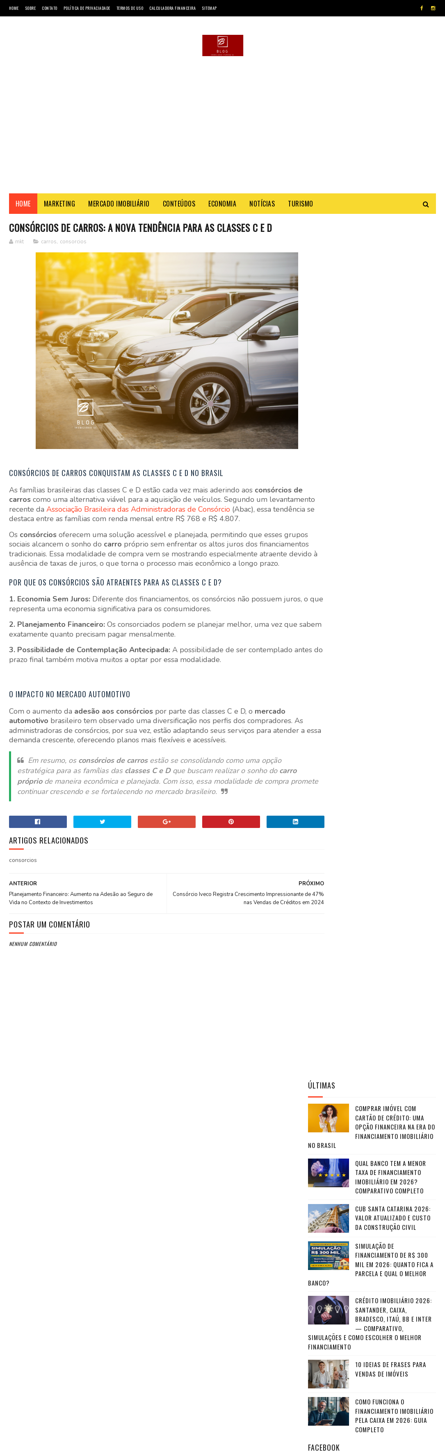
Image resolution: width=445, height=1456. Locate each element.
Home (14, 8)
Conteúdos (179, 206)
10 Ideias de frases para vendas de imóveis (390, 511)
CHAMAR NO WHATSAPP (372, 1227)
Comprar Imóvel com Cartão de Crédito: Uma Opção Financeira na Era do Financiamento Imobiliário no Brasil (371, 269)
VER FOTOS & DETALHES (372, 1205)
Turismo (300, 206)
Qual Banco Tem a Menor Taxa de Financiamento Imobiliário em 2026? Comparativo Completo (390, 318)
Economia (222, 206)
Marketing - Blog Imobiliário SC (82, 1445)
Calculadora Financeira (172, 8)
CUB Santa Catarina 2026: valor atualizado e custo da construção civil (393, 359)
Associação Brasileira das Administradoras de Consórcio (186, 526)
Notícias (262, 206)
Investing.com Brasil (339, 1007)
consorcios (73, 259)
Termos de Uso (130, 8)
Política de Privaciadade (87, 8)
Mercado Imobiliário (119, 206)
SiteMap (209, 8)
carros (49, 259)
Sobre (30, 8)
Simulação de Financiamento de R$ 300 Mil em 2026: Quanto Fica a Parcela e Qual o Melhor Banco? (371, 406)
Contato (49, 8)
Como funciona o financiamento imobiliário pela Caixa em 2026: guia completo (394, 557)
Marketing (59, 206)
